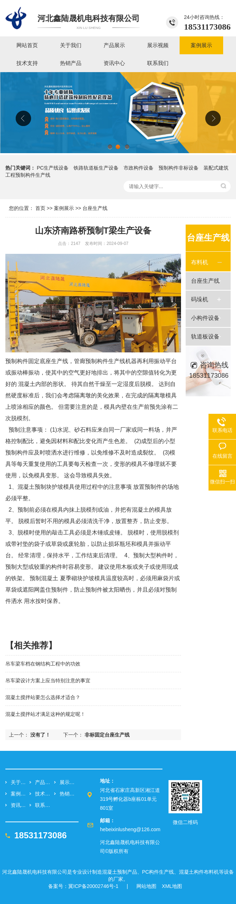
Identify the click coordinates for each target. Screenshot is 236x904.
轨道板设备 (205, 336)
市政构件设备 (139, 168)
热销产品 (69, 794)
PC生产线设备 (53, 168)
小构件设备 (205, 318)
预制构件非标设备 (179, 168)
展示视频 (69, 782)
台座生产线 (94, 208)
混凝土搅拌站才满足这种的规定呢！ (45, 714)
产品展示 (44, 782)
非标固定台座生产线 (107, 735)
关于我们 (20, 782)
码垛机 (199, 299)
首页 (40, 208)
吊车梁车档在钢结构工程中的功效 (42, 664)
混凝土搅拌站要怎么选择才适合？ (42, 697)
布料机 (199, 262)
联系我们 (44, 805)
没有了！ (40, 735)
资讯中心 (20, 805)
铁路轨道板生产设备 (96, 168)
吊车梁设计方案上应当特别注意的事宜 (47, 680)
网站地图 (146, 886)
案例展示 (64, 208)
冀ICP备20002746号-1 (93, 886)
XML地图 (172, 886)
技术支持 (44, 794)
